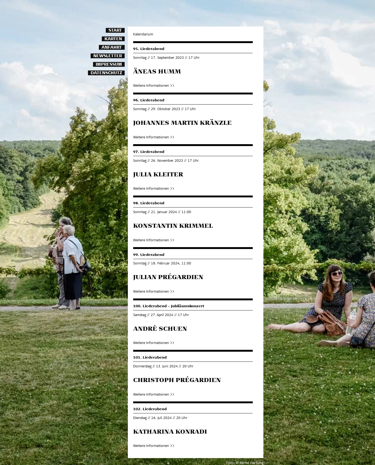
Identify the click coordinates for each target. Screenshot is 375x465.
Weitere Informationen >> (153, 86)
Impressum (109, 65)
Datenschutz (106, 73)
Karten (113, 39)
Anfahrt (112, 48)
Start (115, 31)
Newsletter (107, 56)
